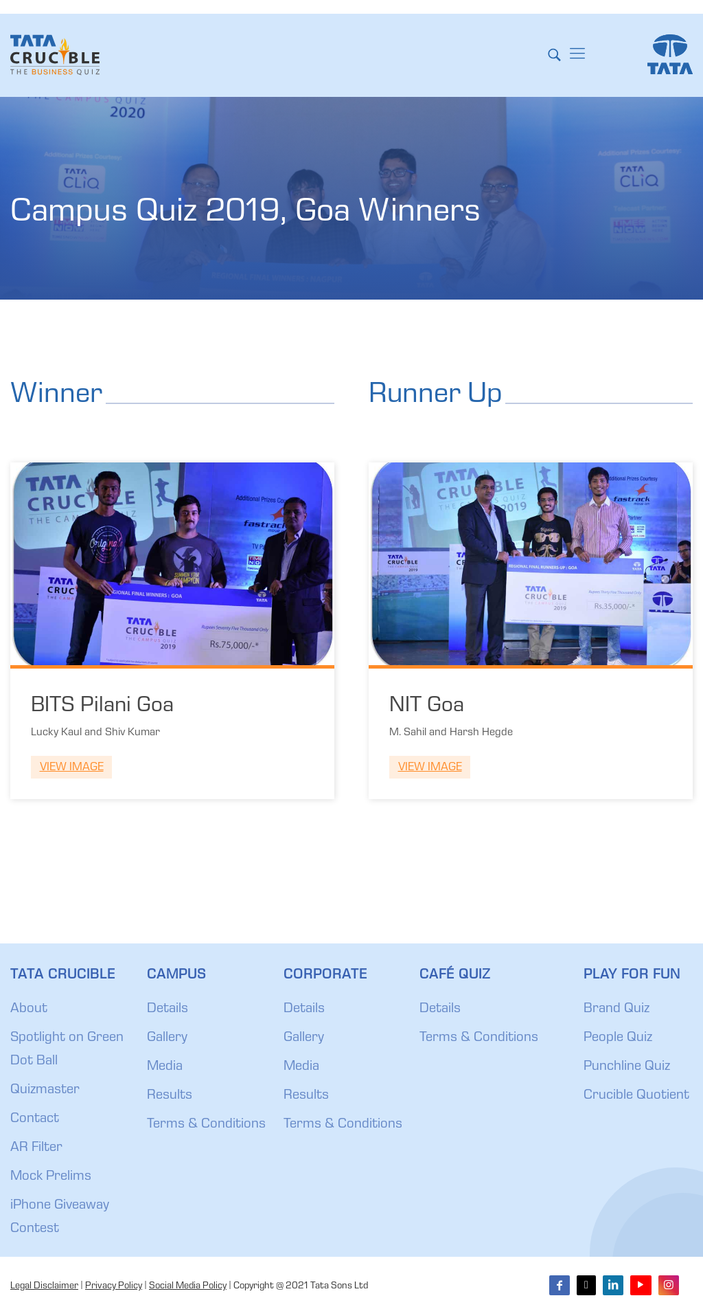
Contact (34, 1119)
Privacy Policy (113, 1286)
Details (167, 1009)
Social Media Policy (188, 1286)
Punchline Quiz (627, 1067)
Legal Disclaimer (44, 1286)
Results (169, 1096)
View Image (72, 768)
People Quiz (618, 1038)
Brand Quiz (616, 1009)
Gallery (167, 1038)
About (28, 1009)
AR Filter (36, 1148)
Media (165, 1067)
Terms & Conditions (206, 1125)
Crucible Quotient (636, 1096)
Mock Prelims (50, 1177)
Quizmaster (45, 1090)
